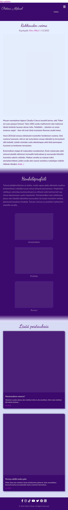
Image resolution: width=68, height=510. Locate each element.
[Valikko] (64, 6)
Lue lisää (8, 405)
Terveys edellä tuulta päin (16, 479)
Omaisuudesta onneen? (15, 396)
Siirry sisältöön (5, 1)
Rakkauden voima (34, 25)
